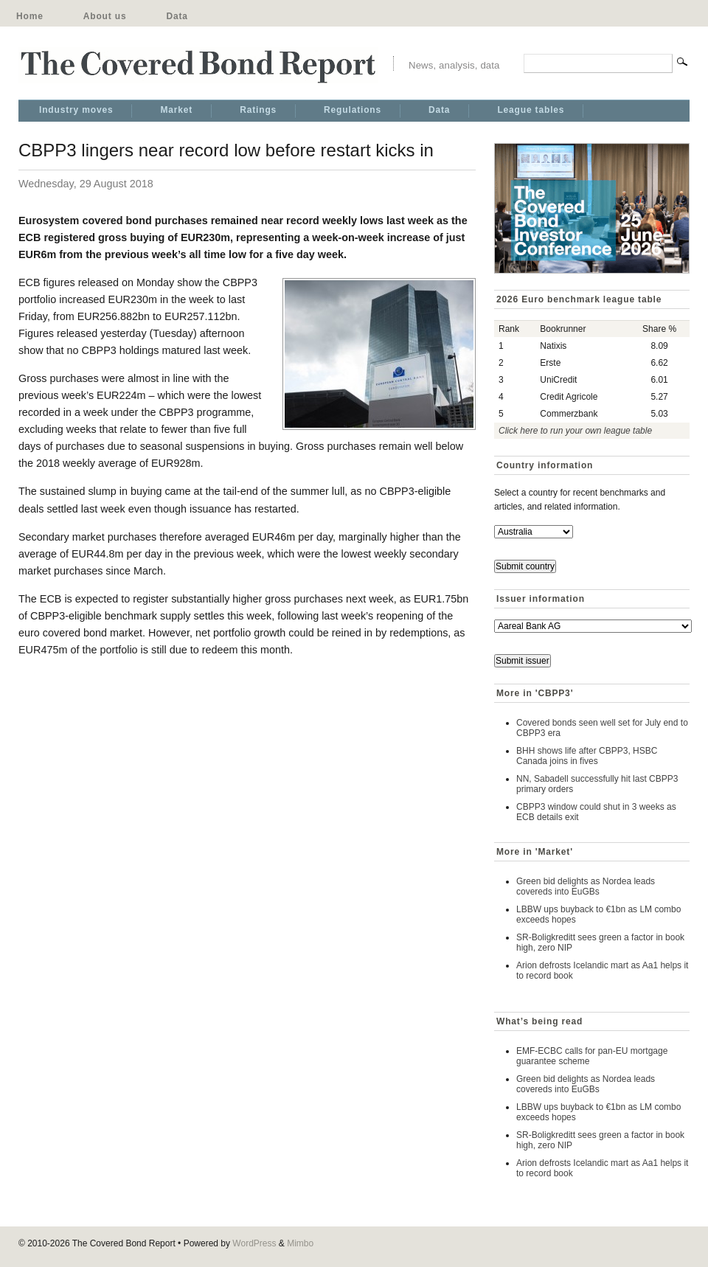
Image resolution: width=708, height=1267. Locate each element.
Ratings (258, 110)
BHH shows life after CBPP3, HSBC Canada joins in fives (586, 756)
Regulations (352, 110)
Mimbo (300, 1243)
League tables (530, 110)
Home (30, 16)
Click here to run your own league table (575, 431)
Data (176, 16)
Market (176, 110)
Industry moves (76, 110)
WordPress (254, 1243)
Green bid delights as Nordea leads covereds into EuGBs (585, 886)
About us (105, 16)
